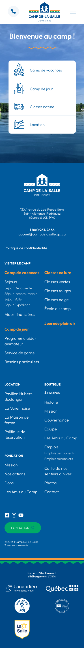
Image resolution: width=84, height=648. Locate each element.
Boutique (52, 384)
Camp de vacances (21, 272)
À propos (52, 393)
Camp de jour (16, 329)
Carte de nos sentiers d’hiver (57, 471)
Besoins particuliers (21, 361)
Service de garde (19, 352)
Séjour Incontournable (20, 293)
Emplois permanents (59, 453)
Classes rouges (57, 290)
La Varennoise (17, 408)
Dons (9, 482)
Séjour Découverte (18, 288)
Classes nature (57, 272)
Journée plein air (59, 323)
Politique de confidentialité (25, 248)
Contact (51, 491)
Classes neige (56, 299)
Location (12, 384)
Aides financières (19, 314)
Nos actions (14, 473)
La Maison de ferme (16, 420)
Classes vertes (57, 281)
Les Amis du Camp (20, 491)
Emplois (51, 446)
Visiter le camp (17, 263)
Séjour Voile (13, 299)
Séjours (10, 281)
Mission (11, 465)
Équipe (50, 429)
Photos (50, 482)
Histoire (51, 402)
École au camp (57, 308)
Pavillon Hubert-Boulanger (19, 396)
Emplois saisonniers (58, 459)
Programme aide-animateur (20, 341)
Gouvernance (56, 420)
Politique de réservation (14, 434)
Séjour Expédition (17, 305)
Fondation (13, 456)
